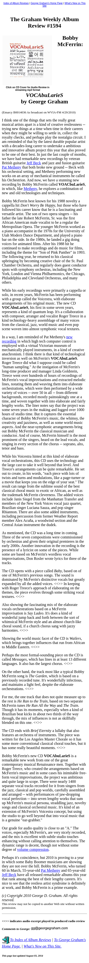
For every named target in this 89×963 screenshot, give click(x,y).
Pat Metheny (11, 167)
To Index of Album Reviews (26, 940)
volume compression (33, 849)
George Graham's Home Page (47, 3)
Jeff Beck (34, 163)
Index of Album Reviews (16, 3)
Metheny (30, 189)
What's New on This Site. (42, 946)
